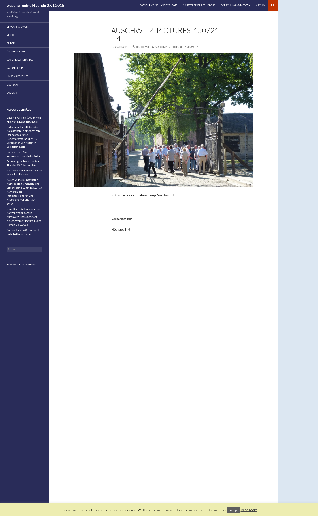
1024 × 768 (142, 46)
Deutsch (12, 84)
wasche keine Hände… (20, 59)
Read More (249, 510)
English (12, 92)
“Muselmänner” (16, 51)
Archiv (260, 5)
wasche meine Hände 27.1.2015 (158, 5)
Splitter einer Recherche (199, 5)
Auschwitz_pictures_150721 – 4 (176, 46)
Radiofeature (15, 68)
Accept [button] (233, 510)
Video (10, 35)
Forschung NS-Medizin (235, 5)
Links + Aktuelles (17, 76)
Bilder (11, 43)
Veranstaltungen (18, 26)
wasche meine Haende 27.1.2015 (35, 5)
